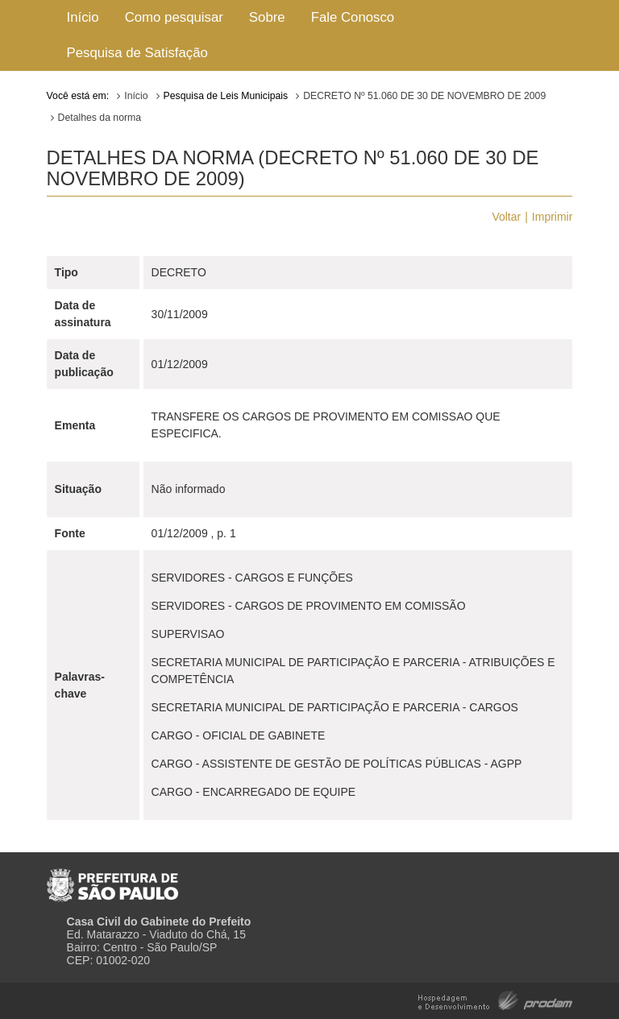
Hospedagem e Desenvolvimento (495, 999)
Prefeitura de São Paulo (112, 878)
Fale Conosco (353, 17)
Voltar (506, 216)
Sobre (267, 17)
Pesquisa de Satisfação (137, 52)
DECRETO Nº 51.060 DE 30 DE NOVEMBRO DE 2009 (424, 95)
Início (83, 17)
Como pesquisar (174, 17)
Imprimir (552, 216)
